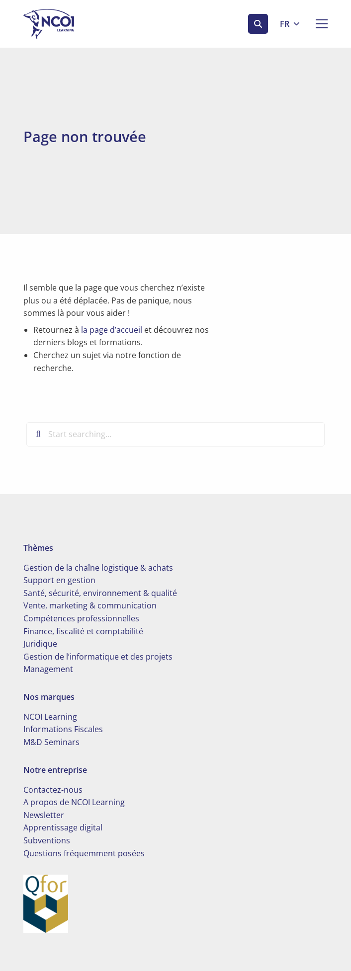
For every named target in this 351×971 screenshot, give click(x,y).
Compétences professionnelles (81, 618)
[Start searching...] (175, 434)
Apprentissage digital (62, 827)
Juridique (40, 643)
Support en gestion (59, 580)
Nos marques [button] (49, 696)
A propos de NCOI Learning (74, 802)
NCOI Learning (50, 716)
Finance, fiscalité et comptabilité (83, 631)
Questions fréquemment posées (84, 853)
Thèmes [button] (38, 547)
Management (48, 669)
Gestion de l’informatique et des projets (98, 656)
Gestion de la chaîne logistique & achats (98, 567)
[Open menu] (318, 24)
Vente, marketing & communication (90, 605)
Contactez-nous (53, 789)
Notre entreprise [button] (55, 769)
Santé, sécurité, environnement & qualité (100, 593)
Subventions (46, 840)
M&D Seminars (51, 742)
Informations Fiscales (63, 729)
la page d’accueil (111, 329)
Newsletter (43, 815)
